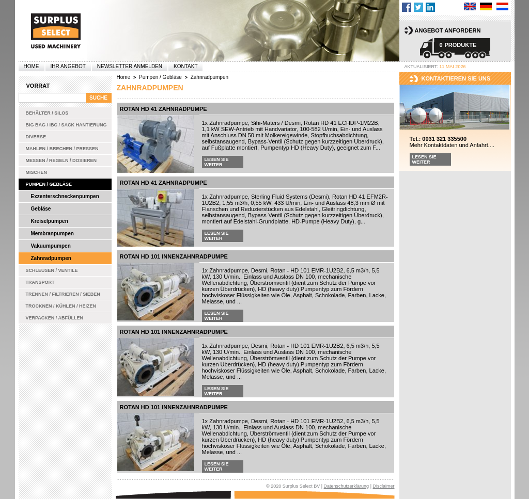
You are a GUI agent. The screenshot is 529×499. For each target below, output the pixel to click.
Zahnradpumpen (51, 258)
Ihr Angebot (68, 66)
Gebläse (41, 209)
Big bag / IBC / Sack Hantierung (66, 124)
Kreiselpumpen (49, 221)
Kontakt (185, 66)
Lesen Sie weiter (217, 162)
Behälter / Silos (47, 113)
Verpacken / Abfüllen (55, 317)
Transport (40, 282)
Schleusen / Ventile (52, 270)
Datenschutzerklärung (346, 486)
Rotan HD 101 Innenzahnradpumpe (174, 256)
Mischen (37, 172)
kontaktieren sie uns (456, 78)
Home (31, 66)
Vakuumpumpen (51, 246)
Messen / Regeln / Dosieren (61, 160)
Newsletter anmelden (129, 66)
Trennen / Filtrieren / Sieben (63, 294)
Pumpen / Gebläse (49, 184)
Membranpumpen (52, 233)
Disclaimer (383, 486)
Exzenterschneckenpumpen (65, 196)
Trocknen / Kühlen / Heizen (61, 306)
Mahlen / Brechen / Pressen (62, 148)
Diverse (36, 136)
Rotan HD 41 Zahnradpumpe (163, 109)
